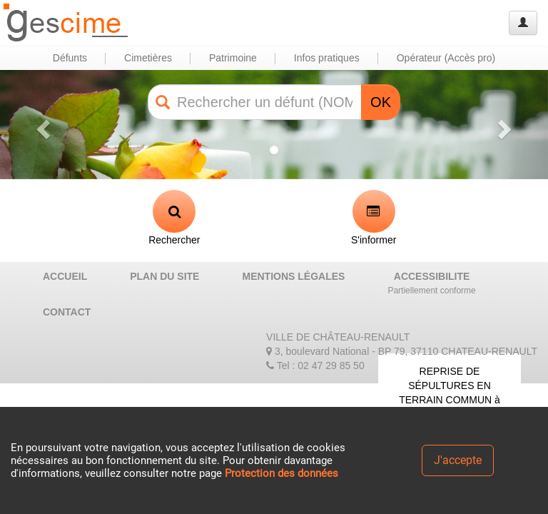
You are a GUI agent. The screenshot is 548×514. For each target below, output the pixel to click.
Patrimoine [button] (233, 58)
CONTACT (67, 312)
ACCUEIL (65, 276)
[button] (41, 124)
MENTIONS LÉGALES (293, 276)
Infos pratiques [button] (327, 58)
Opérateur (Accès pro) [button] (446, 58)
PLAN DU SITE (164, 276)
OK (380, 102)
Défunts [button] (70, 58)
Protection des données (281, 473)
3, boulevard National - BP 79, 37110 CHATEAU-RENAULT (401, 351)
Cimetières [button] (148, 58)
